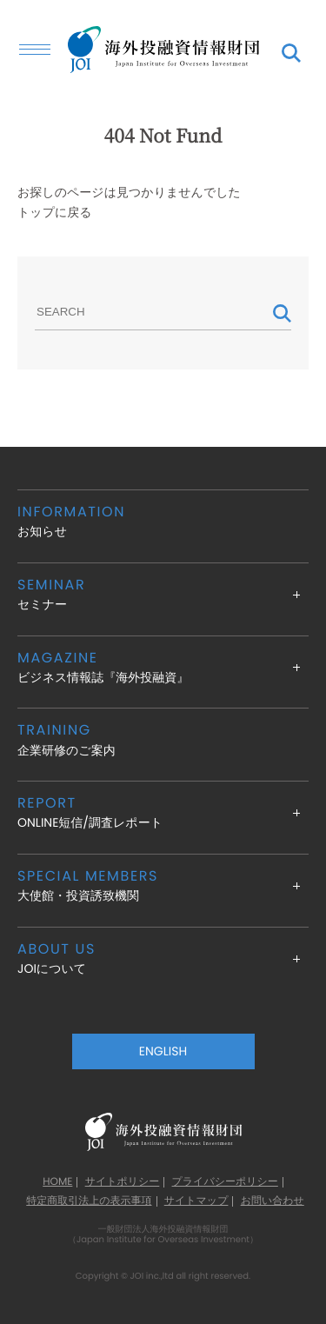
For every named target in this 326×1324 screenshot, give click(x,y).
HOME (57, 1182)
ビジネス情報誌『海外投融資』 (163, 667)
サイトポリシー (122, 1182)
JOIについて (163, 958)
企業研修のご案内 (163, 739)
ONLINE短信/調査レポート (163, 812)
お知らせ (163, 521)
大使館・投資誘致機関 (163, 885)
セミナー (163, 594)
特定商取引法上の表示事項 (88, 1201)
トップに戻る (54, 212)
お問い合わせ (272, 1201)
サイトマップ (196, 1201)
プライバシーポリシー (225, 1182)
